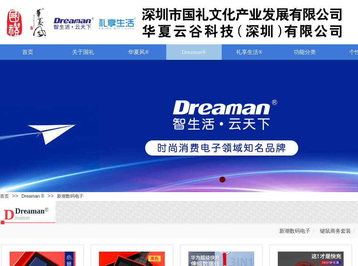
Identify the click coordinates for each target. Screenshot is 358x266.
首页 (27, 52)
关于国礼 (83, 52)
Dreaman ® (32, 196)
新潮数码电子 (70, 196)
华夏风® (138, 52)
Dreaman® (194, 52)
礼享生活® (249, 52)
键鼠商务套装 (335, 231)
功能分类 (305, 52)
